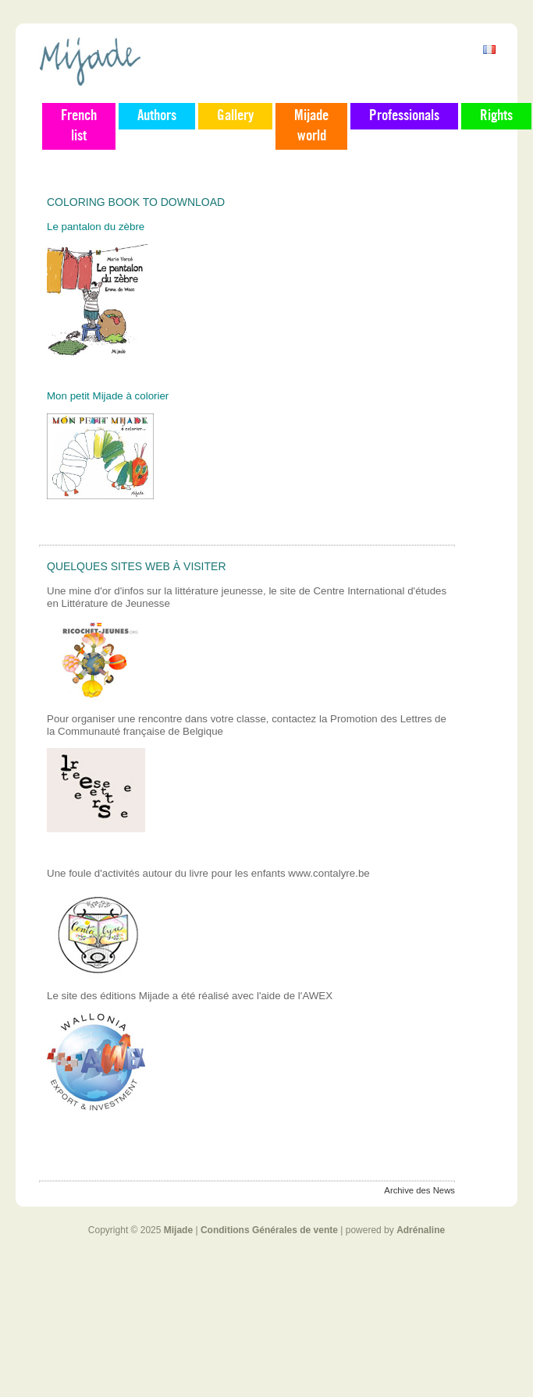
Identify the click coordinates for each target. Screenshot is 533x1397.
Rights (496, 116)
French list (79, 126)
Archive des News (419, 1190)
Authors (156, 116)
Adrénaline (420, 1230)
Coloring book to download (136, 202)
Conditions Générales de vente (269, 1230)
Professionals (404, 116)
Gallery (235, 116)
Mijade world (311, 126)
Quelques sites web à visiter (136, 566)
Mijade (178, 1230)
